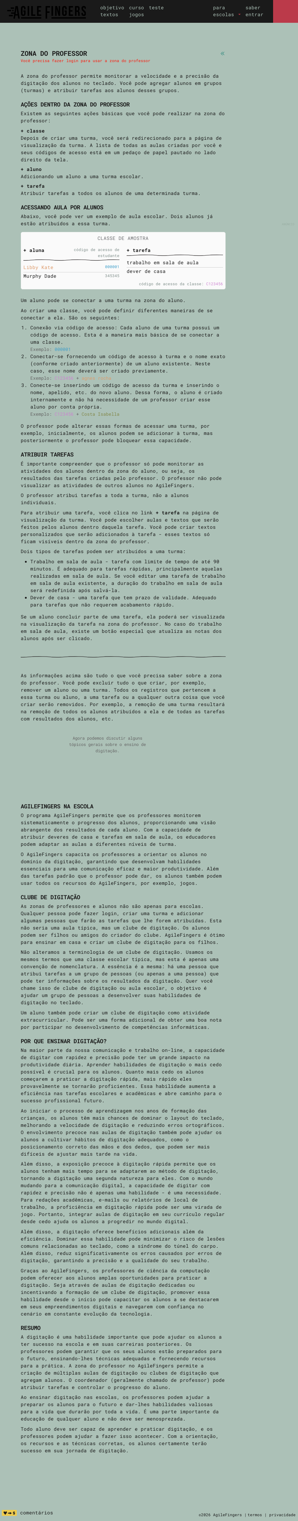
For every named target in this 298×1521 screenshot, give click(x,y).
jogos (136, 14)
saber (252, 7)
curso (136, 7)
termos (255, 1514)
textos (109, 14)
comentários (36, 1512)
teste (156, 7)
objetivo (112, 7)
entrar (254, 14)
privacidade (282, 1514)
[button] (227, 11)
